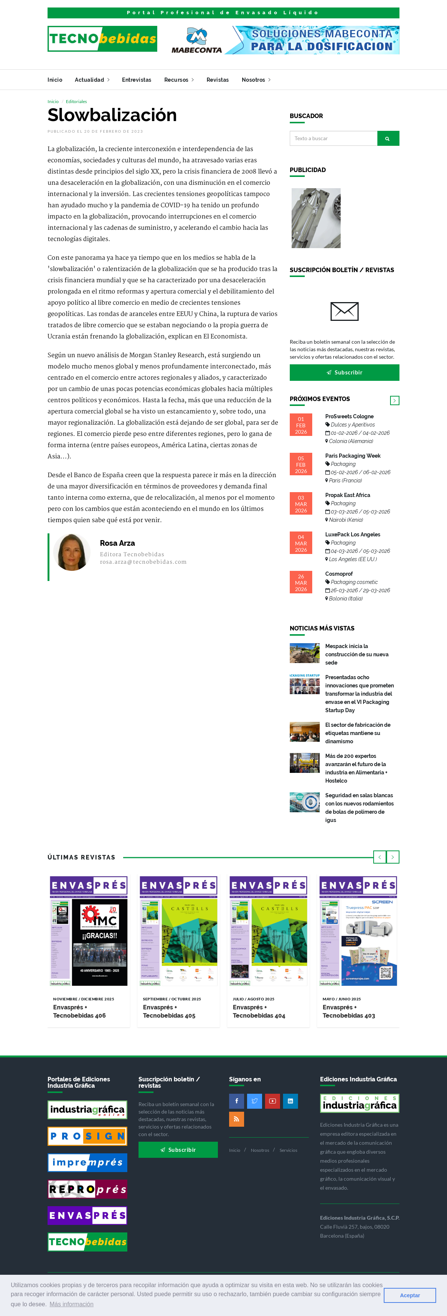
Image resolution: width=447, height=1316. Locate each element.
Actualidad (92, 80)
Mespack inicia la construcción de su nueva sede (357, 654)
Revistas (218, 80)
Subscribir (344, 372)
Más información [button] (72, 1304)
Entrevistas (137, 80)
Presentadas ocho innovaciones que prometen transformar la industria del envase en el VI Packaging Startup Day (359, 693)
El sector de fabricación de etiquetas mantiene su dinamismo (357, 733)
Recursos (179, 80)
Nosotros (256, 80)
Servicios (288, 1150)
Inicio (55, 80)
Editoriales (76, 101)
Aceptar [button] (410, 1295)
